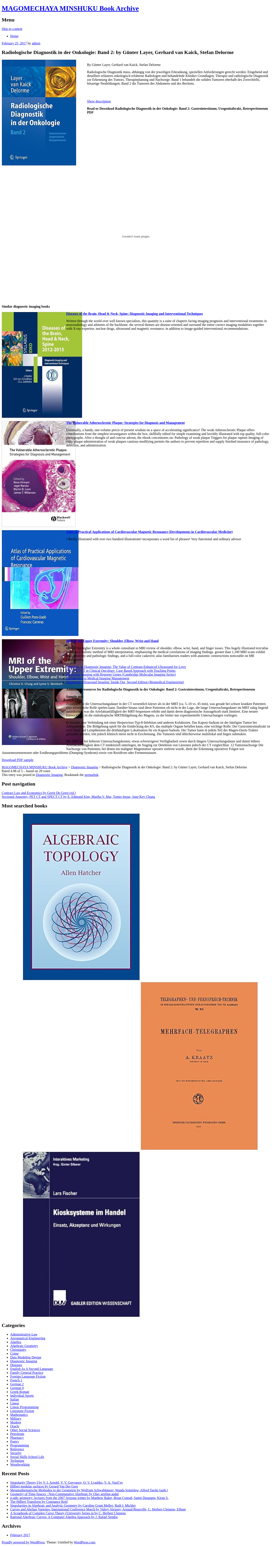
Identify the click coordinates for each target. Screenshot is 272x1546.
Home (14, 36)
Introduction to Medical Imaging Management (97, 678)
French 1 (16, 1380)
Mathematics (19, 1415)
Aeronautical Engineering (27, 1338)
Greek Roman (19, 1392)
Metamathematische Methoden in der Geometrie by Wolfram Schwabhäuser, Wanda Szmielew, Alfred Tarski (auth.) (89, 1490)
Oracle (14, 1426)
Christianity (18, 1349)
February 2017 (20, 1535)
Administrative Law (23, 1334)
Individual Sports (22, 1395)
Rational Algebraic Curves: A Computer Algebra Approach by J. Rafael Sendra (64, 1517)
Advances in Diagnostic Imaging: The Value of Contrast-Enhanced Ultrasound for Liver (126, 667)
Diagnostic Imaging (49, 775)
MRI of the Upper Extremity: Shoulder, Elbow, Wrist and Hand (112, 641)
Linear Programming (24, 1407)
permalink (91, 775)
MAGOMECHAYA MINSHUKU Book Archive (70, 8)
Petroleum (17, 1434)
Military (15, 1418)
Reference (17, 1449)
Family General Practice (26, 1372)
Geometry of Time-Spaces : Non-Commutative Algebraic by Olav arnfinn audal (64, 1494)
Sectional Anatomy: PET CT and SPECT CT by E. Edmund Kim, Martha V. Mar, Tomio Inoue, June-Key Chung (78, 797)
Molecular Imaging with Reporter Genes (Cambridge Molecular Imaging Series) (121, 674)
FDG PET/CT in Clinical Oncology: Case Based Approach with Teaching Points (121, 670)
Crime (14, 1353)
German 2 (17, 1384)
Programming (19, 1445)
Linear (14, 1403)
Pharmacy (17, 1437)
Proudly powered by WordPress (23, 1542)
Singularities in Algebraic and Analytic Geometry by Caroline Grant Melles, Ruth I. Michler (73, 1505)
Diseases (16, 1365)
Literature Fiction (22, 1411)
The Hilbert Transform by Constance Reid (39, 1501)
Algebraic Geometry (24, 1346)
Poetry (14, 1441)
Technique (17, 1460)
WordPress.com (84, 1542)
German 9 (17, 1388)
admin (36, 43)
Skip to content (12, 29)
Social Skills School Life (27, 1457)
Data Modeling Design (25, 1357)
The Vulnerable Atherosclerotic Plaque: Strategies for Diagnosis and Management (125, 423)
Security (15, 1453)
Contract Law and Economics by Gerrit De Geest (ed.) (39, 793)
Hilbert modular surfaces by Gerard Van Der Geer (44, 1486)
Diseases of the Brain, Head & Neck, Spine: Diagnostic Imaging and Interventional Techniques (134, 313)
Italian (14, 1399)
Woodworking (20, 1464)
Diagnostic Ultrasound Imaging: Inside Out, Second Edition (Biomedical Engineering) (125, 682)
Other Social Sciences (25, 1430)
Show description (99, 101)
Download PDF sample (17, 760)
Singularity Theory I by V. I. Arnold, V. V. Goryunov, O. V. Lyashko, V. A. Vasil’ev (66, 1482)
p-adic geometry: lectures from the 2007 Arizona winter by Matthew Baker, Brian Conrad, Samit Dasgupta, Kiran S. (89, 1498)
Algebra (15, 1342)
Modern (15, 1422)
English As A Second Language (31, 1369)
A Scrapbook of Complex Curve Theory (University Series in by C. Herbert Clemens (68, 1513)
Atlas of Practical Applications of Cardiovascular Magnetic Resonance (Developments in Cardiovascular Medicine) (149, 532)
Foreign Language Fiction (27, 1376)
